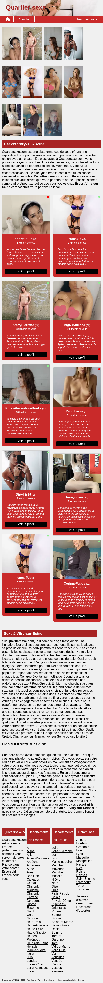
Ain (29, 847)
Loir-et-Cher (35, 964)
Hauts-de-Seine (37, 943)
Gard (30, 911)
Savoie (56, 918)
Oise (55, 886)
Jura (30, 957)
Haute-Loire (35, 929)
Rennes (81, 875)
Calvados (33, 879)
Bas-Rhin (33, 876)
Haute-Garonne (37, 925)
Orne (55, 890)
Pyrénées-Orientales (59, 906)
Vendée (57, 960)
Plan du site (31, 980)
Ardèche (33, 861)
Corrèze (32, 897)
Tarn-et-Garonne (58, 937)
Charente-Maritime (34, 888)
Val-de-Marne (61, 946)
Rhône (56, 911)
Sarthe (56, 914)
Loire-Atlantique (38, 967)
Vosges (57, 967)
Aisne (31, 851)
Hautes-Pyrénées (33, 937)
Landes (32, 960)
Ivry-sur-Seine (55, 736)
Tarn (55, 943)
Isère (30, 953)
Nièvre (56, 879)
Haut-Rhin (34, 922)
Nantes (81, 864)
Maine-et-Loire (62, 861)
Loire (30, 971)
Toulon (80, 885)
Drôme (31, 904)
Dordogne (33, 900)
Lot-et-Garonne (62, 851)
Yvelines (57, 971)
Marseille (82, 857)
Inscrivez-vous (87, 19)
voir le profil (26, 271)
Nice (79, 868)
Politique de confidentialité (65, 980)
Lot (54, 854)
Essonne (33, 907)
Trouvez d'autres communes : (85, 900)
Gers (30, 914)
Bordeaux (83, 843)
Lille (79, 850)
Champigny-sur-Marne (28, 736)
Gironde (32, 918)
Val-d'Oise (59, 950)
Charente (33, 893)
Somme (57, 932)
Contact (81, 980)
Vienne (56, 964)
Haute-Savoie (36, 932)
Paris (56, 893)
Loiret (55, 847)
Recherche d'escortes (83, 908)
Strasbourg (83, 882)
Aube (30, 869)
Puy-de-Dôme (61, 900)
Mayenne (58, 869)
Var (54, 953)
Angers (81, 839)
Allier (30, 854)
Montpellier (83, 861)
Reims (80, 871)
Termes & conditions (46, 980)
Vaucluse (58, 957)
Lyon (55, 858)
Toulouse (82, 889)
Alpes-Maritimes (38, 858)
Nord (55, 883)
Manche (57, 865)
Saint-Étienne (85, 878)
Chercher (24, 19)
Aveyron (32, 872)
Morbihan (58, 872)
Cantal (31, 883)
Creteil (6, 736)
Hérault (32, 946)
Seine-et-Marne (62, 922)
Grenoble (82, 847)
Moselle (57, 876)
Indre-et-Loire (36, 950)
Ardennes (33, 865)
